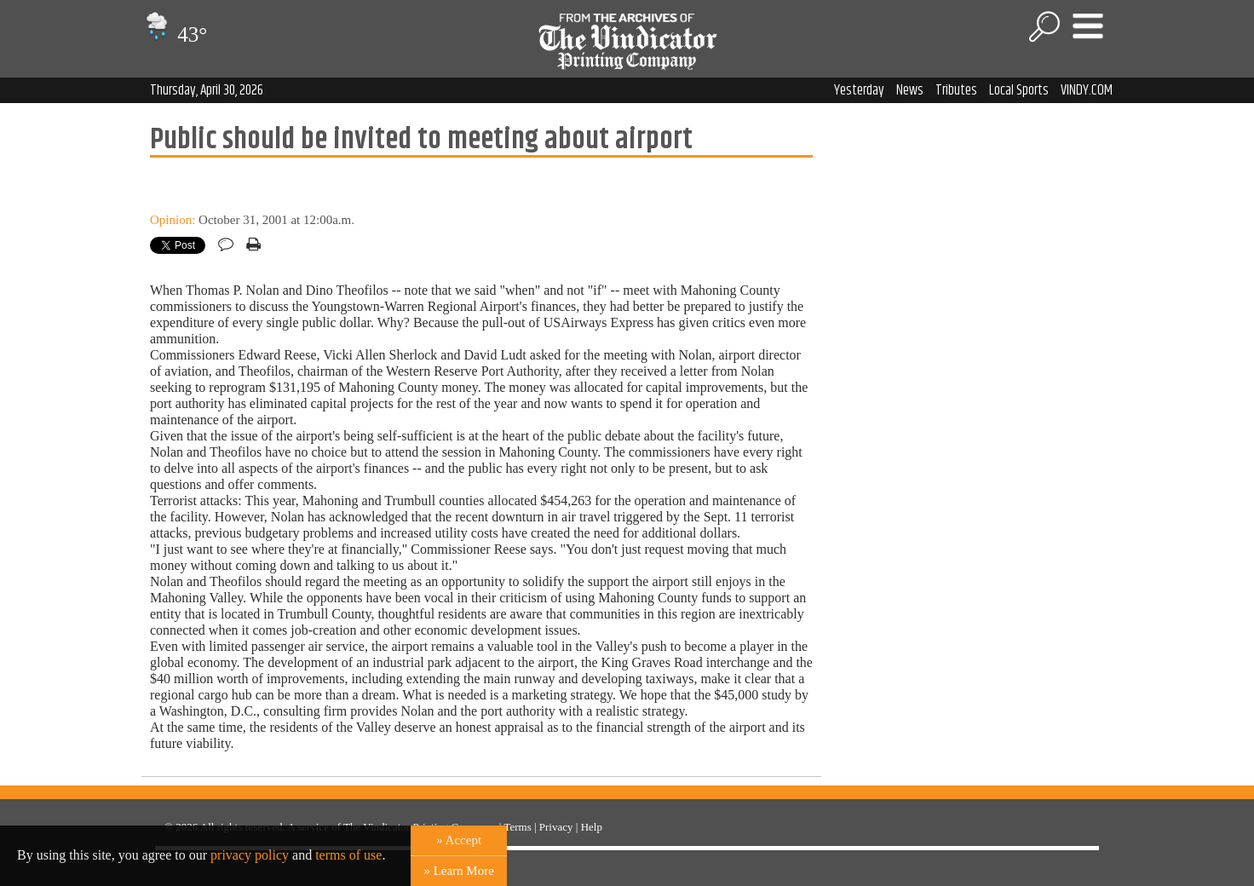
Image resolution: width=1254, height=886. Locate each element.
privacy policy (249, 855)
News (909, 90)
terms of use (348, 855)
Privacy (556, 826)
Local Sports (1019, 90)
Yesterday (859, 90)
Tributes (956, 90)
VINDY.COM (1087, 90)
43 (174, 34)
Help (591, 826)
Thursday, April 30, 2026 (206, 90)
